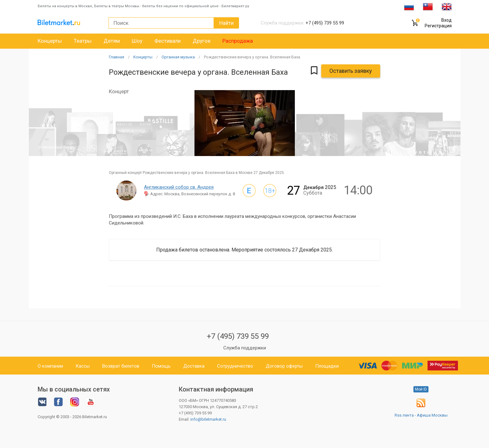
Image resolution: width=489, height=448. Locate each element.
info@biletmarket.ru (208, 419)
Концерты (50, 41)
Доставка (194, 366)
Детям (112, 41)
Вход (446, 20)
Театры (83, 41)
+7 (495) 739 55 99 (238, 336)
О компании (50, 366)
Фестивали (167, 41)
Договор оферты (284, 366)
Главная (116, 57)
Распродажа (237, 41)
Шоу (137, 41)
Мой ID (421, 389)
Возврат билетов (120, 366)
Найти (226, 23)
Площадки (327, 366)
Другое (201, 41)
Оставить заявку (350, 70)
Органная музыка (178, 57)
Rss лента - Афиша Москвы (421, 415)
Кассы (83, 366)
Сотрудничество (235, 366)
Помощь (161, 366)
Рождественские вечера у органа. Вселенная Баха (252, 57)
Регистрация (438, 25)
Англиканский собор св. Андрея (179, 187)
